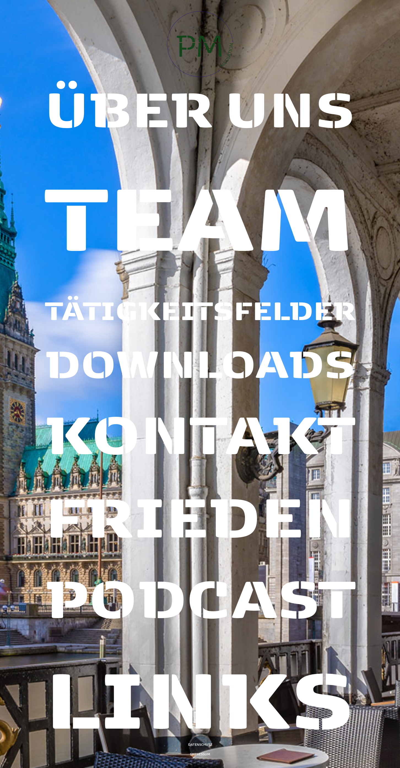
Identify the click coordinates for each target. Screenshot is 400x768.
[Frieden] (200, 504)
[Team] (200, 220)
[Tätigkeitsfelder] (200, 309)
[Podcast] (200, 581)
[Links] (200, 674)
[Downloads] (200, 362)
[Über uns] (200, 122)
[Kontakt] (200, 427)
